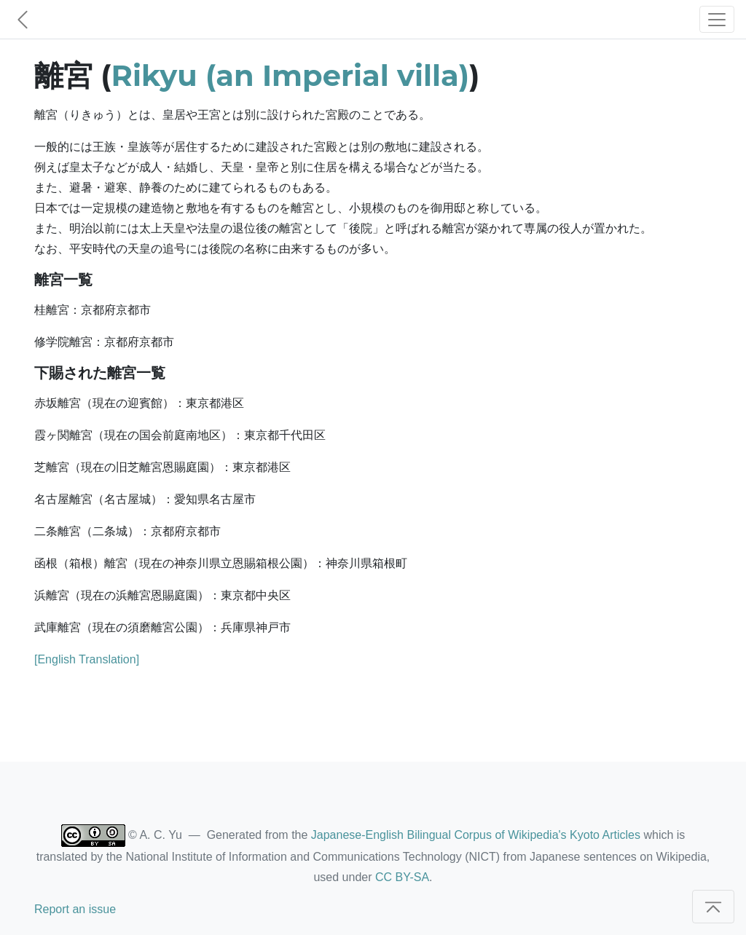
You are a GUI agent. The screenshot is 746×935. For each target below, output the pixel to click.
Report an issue (75, 909)
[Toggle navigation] (716, 19)
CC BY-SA (402, 877)
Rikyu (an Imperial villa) (290, 75)
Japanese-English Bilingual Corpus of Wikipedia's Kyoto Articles (475, 835)
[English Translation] (86, 659)
